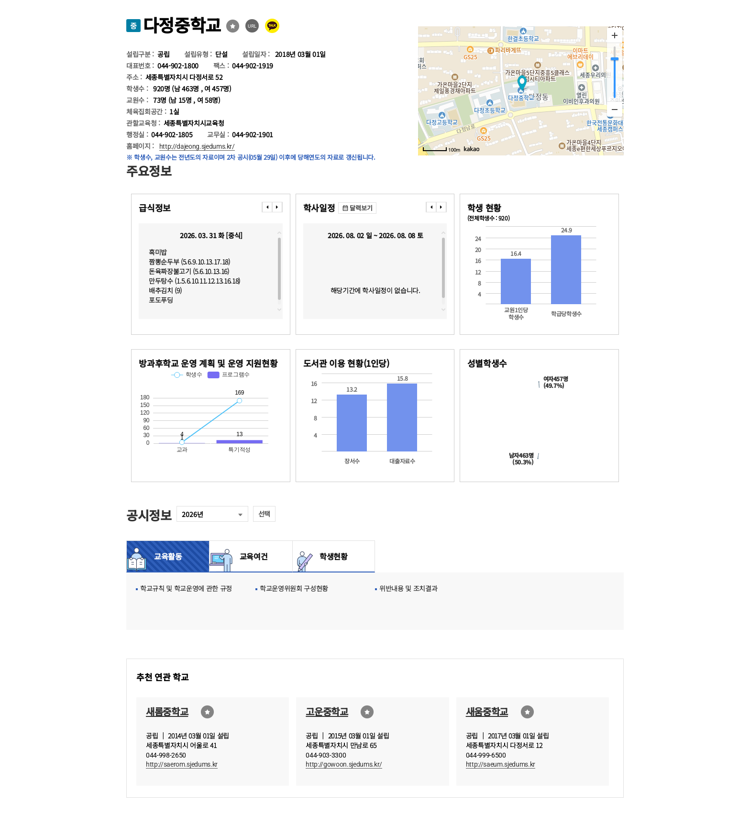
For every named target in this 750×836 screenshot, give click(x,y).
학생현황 (334, 556)
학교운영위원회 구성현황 (294, 588)
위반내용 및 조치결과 (408, 588)
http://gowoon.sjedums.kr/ (344, 764)
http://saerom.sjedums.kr (182, 764)
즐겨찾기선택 (233, 26)
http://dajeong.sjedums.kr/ (197, 146)
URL (252, 26)
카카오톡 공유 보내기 (272, 26)
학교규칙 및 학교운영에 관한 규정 (186, 588)
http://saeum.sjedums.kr (500, 764)
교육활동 (168, 556)
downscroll (279, 309)
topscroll (279, 233)
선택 (264, 513)
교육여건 (251, 556)
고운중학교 (327, 711)
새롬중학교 (167, 711)
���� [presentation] (267, 207)
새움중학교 (487, 711)
